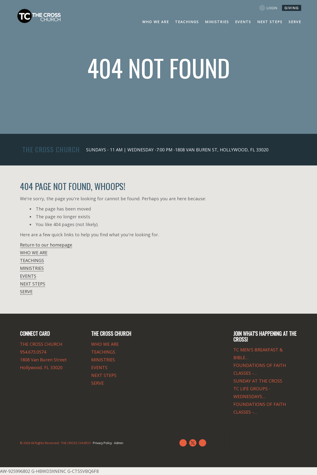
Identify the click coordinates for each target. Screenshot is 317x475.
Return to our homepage (46, 245)
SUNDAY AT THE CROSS (257, 381)
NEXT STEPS (32, 284)
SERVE (26, 291)
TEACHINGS (32, 260)
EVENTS (28, 276)
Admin (118, 443)
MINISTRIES (32, 268)
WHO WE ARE (33, 253)
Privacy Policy (102, 443)
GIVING (291, 8)
